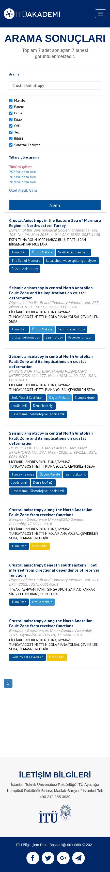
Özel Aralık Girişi (23, 190)
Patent (19, 106)
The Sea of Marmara (26, 260)
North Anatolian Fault (73, 252)
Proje (18, 113)
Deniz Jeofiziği (43, 406)
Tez (17, 132)
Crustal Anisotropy (24, 269)
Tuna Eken (18, 252)
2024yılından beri (22, 177)
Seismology (54, 337)
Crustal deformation (25, 337)
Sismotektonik (85, 397)
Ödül (18, 126)
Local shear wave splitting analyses (71, 260)
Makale (19, 100)
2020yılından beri (22, 182)
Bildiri (18, 138)
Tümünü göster (20, 166)
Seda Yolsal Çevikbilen (27, 397)
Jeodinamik (19, 406)
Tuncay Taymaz (22, 474)
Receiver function (80, 337)
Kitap (18, 119)
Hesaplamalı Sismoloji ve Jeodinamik (38, 414)
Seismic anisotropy (71, 329)
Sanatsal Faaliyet (27, 145)
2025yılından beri (22, 172)
